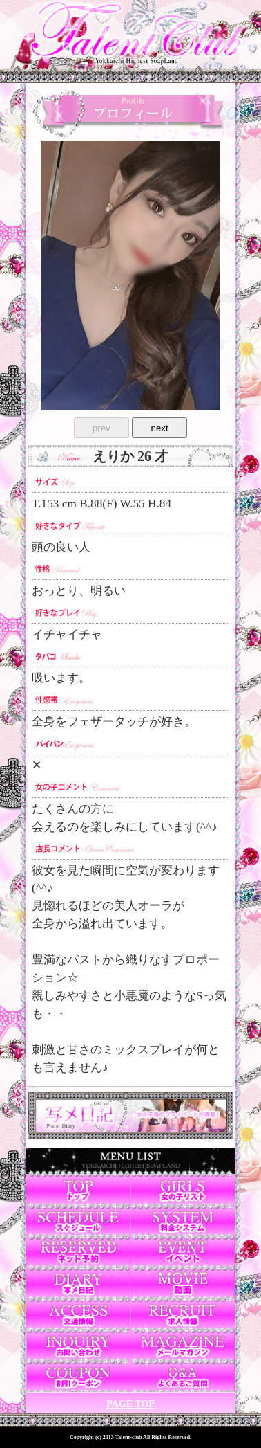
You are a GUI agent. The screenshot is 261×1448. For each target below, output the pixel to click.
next (159, 428)
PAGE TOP (130, 1404)
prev (101, 428)
